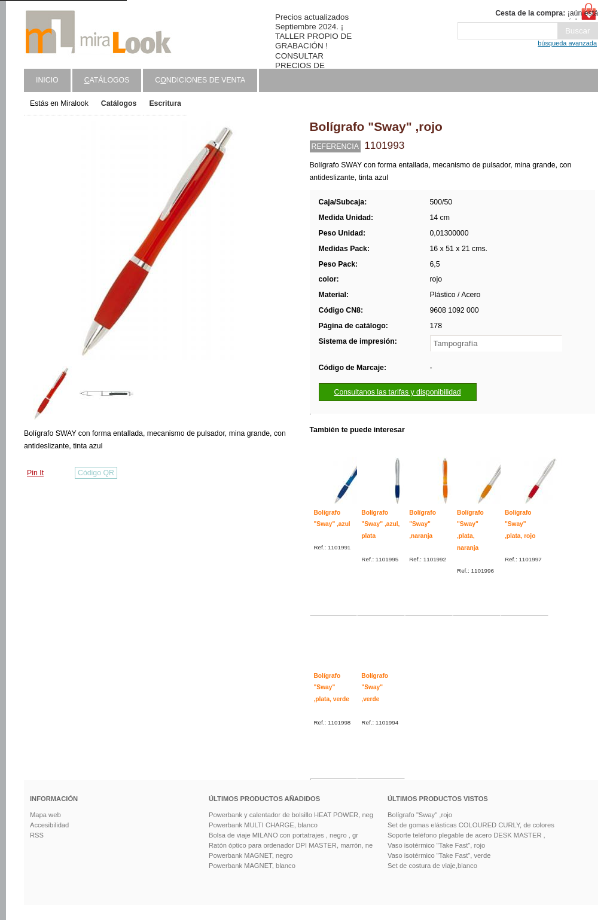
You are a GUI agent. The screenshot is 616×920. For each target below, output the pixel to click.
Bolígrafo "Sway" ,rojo (420, 814)
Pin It (35, 473)
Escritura (165, 103)
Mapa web (45, 814)
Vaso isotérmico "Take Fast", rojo (436, 845)
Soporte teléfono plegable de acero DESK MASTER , (466, 835)
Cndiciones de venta (200, 80)
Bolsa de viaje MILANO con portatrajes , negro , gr (283, 835)
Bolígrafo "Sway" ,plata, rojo (520, 524)
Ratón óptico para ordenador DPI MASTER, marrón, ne (291, 845)
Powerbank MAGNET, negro (251, 855)
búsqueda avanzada (567, 43)
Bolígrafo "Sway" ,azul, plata (380, 524)
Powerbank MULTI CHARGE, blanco (263, 825)
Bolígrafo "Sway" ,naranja (422, 524)
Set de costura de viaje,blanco (432, 865)
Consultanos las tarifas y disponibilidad (397, 392)
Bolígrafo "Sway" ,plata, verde (331, 687)
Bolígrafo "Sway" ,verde (374, 687)
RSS (37, 835)
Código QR (96, 473)
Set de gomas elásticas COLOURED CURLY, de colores (471, 825)
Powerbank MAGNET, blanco (252, 865)
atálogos (107, 80)
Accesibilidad (49, 825)
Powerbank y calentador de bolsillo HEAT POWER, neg (291, 814)
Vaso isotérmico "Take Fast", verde (439, 855)
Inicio (47, 80)
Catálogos (119, 103)
